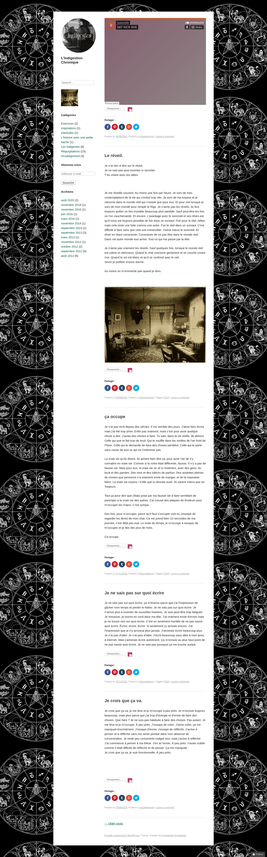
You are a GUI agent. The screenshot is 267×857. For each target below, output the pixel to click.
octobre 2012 (69, 246)
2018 (166, 573)
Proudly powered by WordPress (122, 835)
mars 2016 (68, 218)
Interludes (67, 132)
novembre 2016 (71, 209)
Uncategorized (146, 136)
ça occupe (115, 416)
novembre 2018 (71, 204)
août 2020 (67, 200)
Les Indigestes (70, 146)
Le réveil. (114, 155)
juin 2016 (67, 214)
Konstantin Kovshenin (174, 835)
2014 (166, 397)
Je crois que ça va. (123, 700)
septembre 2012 (71, 251)
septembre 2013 (71, 232)
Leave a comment (165, 136)
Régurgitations (146, 573)
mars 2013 (68, 237)
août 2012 (67, 255)
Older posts (114, 823)
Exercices (67, 123)
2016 (166, 681)
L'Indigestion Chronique (71, 60)
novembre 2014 (71, 223)
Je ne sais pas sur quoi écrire (134, 593)
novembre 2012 (71, 242)
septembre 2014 (71, 228)
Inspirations (68, 128)
